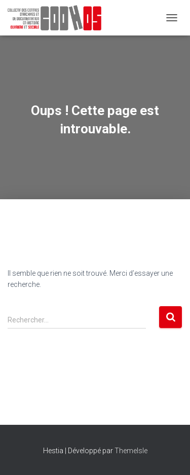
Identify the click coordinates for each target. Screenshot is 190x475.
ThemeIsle (131, 451)
